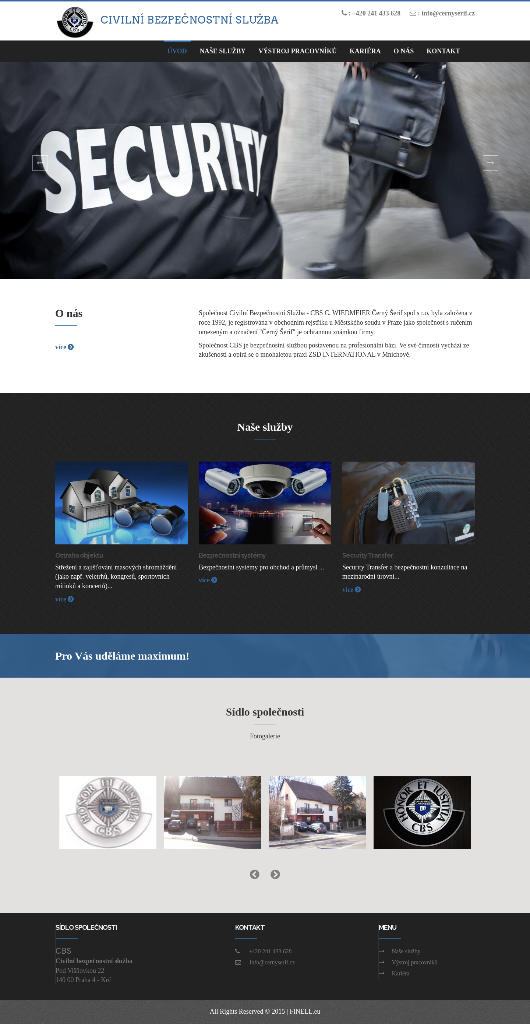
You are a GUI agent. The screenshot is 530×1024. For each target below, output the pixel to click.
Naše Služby (223, 51)
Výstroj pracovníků (297, 51)
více (64, 347)
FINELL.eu (305, 1011)
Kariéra (365, 51)
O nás (404, 51)
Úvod (177, 51)
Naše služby (400, 951)
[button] (40, 170)
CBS (63, 951)
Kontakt (443, 51)
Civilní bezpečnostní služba (189, 20)
